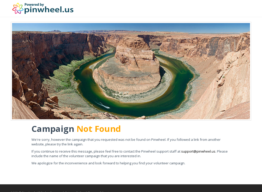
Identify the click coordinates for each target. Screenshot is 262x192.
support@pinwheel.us (198, 151)
